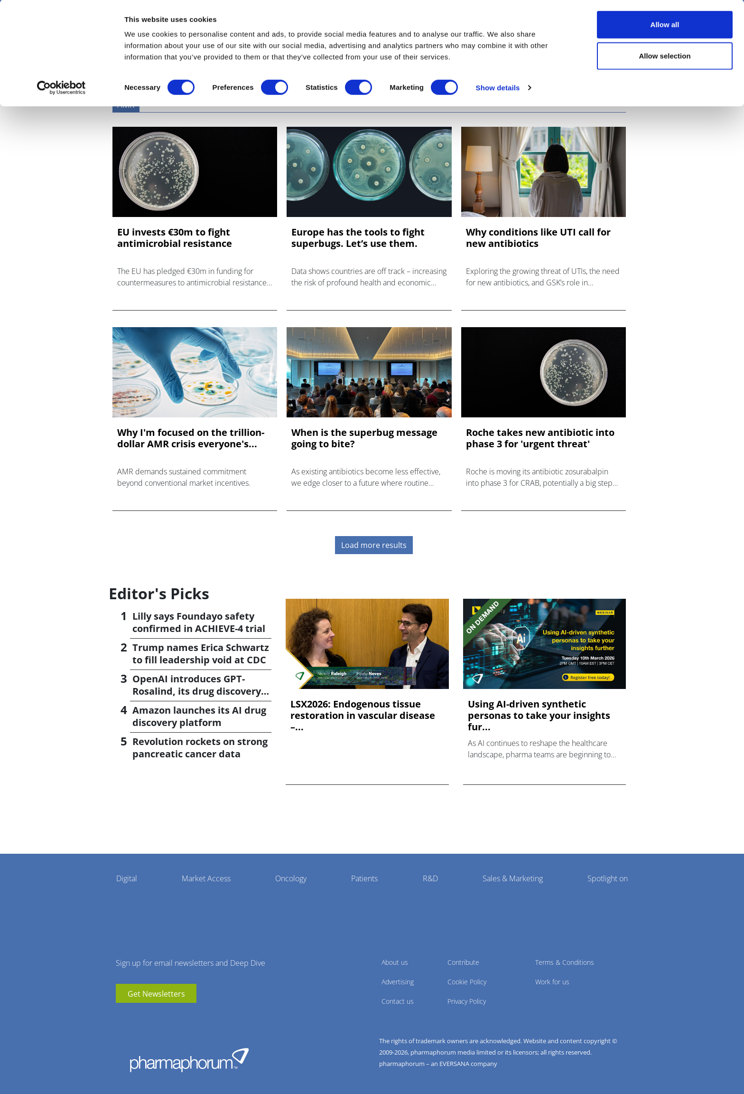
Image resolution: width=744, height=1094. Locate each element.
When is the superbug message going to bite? (364, 438)
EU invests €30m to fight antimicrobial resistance (174, 237)
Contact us (397, 1001)
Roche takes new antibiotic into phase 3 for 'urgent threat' (540, 438)
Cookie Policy (466, 981)
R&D (430, 878)
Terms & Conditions (564, 962)
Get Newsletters (156, 994)
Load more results (374, 545)
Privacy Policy (466, 1001)
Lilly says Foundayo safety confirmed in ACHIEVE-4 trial (198, 622)
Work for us (552, 981)
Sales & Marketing (513, 878)
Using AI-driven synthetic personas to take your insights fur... (539, 715)
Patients (364, 878)
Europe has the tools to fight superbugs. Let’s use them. (358, 237)
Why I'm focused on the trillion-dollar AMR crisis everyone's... (190, 438)
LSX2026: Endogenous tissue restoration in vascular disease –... (362, 715)
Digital (126, 878)
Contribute (463, 962)
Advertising (397, 981)
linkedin (137, 1017)
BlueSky (151, 1017)
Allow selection (664, 56)
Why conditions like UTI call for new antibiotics (538, 237)
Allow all (665, 25)
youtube (123, 1017)
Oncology (291, 878)
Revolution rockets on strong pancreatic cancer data (200, 747)
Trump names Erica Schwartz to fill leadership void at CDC (200, 653)
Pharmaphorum (189, 1060)
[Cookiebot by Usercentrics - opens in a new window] (61, 88)
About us (394, 962)
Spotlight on (607, 878)
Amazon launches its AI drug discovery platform (199, 716)
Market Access (206, 878)
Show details (498, 88)
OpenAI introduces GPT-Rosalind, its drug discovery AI (196, 691)
